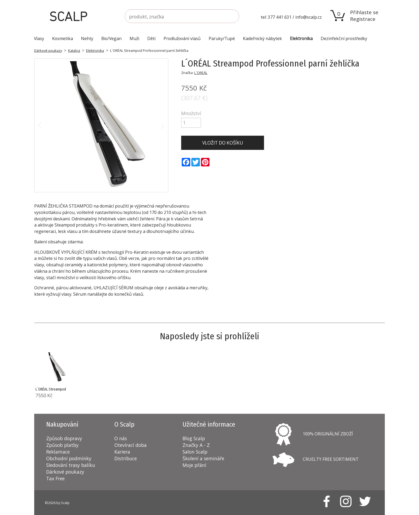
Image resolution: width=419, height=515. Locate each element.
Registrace (362, 18)
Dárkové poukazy (48, 50)
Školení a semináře (203, 458)
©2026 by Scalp (57, 502)
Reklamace (58, 451)
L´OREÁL (200, 72)
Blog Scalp (194, 438)
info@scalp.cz (308, 17)
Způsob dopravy (64, 438)
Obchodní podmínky (68, 458)
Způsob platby (62, 445)
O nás (120, 438)
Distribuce (125, 458)
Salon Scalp (195, 451)
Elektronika (95, 50)
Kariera (122, 451)
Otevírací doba (130, 445)
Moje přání (194, 465)
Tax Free (55, 478)
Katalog (74, 50)
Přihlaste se (364, 12)
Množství (191, 113)
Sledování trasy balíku (70, 465)
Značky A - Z (196, 445)
